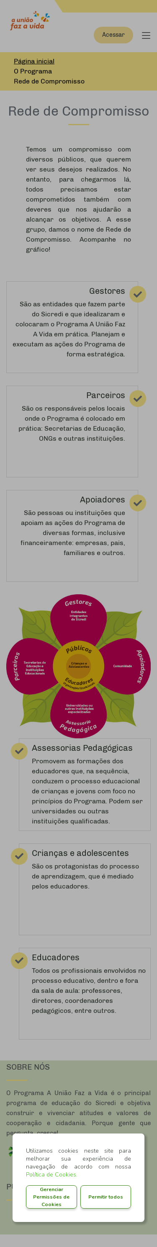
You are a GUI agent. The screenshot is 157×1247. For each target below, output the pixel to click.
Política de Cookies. (51, 1175)
